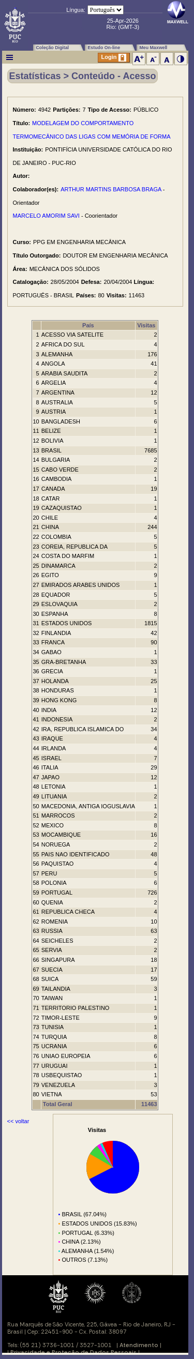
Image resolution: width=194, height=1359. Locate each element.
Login (113, 58)
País (88, 325)
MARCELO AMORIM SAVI (46, 216)
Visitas (146, 325)
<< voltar (18, 1121)
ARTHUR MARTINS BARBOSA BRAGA (111, 189)
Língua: (75, 10)
